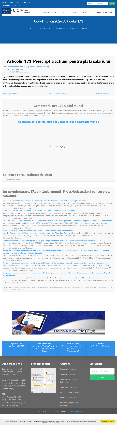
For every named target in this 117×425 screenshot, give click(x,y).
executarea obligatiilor (42, 287)
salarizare (16, 287)
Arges (71, 403)
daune (33, 287)
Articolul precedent (10, 93)
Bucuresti (64, 403)
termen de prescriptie (77, 287)
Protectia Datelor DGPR (69, 392)
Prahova (63, 405)
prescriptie (67, 287)
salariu (10, 287)
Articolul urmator (102, 93)
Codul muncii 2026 (43, 28)
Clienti (65, 12)
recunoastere (13, 289)
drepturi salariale (25, 287)
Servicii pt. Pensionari (68, 387)
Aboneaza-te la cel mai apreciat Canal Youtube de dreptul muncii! (58, 121)
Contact (111, 12)
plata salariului (22, 289)
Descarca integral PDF (40, 67)
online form (15, 180)
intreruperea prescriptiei (90, 287)
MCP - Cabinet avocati (75, 411)
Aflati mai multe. (54, 423)
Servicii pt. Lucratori (68, 374)
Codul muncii (85, 12)
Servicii (56, 12)
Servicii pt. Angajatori (68, 369)
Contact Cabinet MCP (68, 397)
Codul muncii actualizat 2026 (15, 67)
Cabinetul (45, 12)
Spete (74, 12)
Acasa (32, 28)
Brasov (77, 403)
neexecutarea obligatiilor (56, 287)
